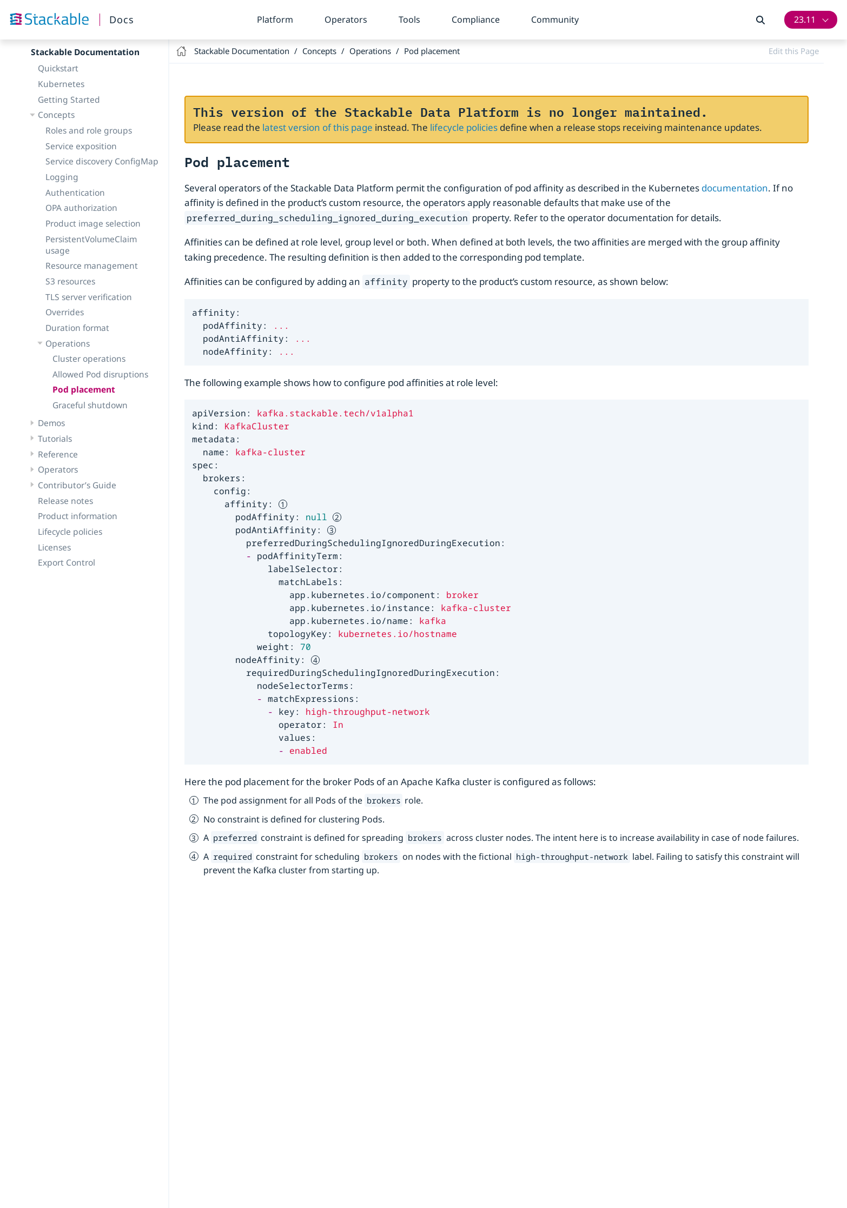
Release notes (65, 501)
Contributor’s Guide (77, 485)
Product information (77, 516)
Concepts (56, 115)
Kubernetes (61, 84)
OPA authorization (81, 208)
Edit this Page (794, 50)
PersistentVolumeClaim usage (91, 244)
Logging (61, 177)
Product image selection (93, 223)
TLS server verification (88, 297)
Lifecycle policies (70, 531)
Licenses (54, 547)
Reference (58, 454)
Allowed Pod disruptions (100, 374)
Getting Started (69, 99)
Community (555, 19)
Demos (51, 423)
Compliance (476, 19)
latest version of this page (317, 127)
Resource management (91, 265)
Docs (121, 19)
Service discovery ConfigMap (101, 161)
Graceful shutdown (90, 405)
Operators (346, 19)
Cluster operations (88, 358)
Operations (67, 343)
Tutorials (55, 438)
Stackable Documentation (85, 52)
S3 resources (70, 281)
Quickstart (58, 68)
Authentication (75, 192)
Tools (409, 19)
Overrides (64, 312)
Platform (275, 19)
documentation (735, 188)
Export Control (66, 562)
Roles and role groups (88, 130)
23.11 (805, 19)
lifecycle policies (464, 127)
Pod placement (83, 389)
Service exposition (81, 146)
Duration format (77, 328)
